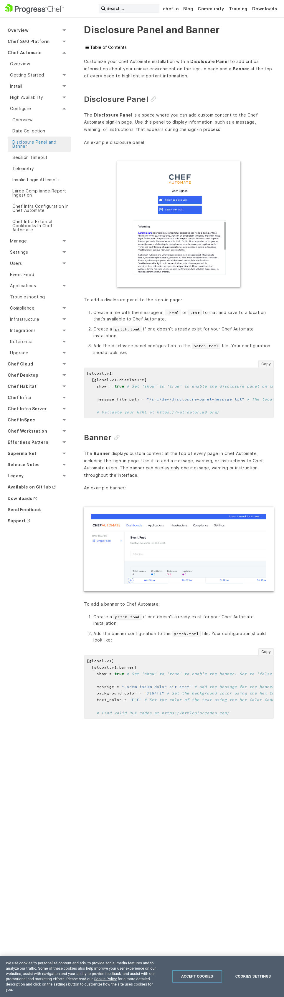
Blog (188, 8)
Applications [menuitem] (23, 285)
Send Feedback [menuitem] (24, 509)
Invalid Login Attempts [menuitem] (36, 179)
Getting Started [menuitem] (27, 74)
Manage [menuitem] (18, 240)
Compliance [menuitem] (22, 307)
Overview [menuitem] (18, 30)
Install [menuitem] (16, 86)
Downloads (264, 8)
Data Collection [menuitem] (28, 130)
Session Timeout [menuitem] (30, 157)
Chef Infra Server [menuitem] (27, 408)
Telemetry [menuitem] (23, 168)
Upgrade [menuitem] (19, 352)
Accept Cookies (197, 976)
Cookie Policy (105, 979)
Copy (266, 364)
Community (211, 8)
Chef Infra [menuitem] (19, 397)
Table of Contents (106, 47)
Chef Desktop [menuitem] (23, 375)
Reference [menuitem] (21, 341)
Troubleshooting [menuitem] (27, 296)
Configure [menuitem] (20, 108)
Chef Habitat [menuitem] (22, 386)
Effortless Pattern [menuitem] (28, 442)
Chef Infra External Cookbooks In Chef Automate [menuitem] (32, 225)
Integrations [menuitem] (23, 330)
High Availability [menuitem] (26, 97)
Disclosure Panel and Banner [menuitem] (34, 144)
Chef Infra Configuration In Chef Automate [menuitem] (40, 208)
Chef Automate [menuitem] (25, 52)
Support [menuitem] (17, 520)
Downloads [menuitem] (20, 498)
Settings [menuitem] (19, 252)
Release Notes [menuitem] (24, 464)
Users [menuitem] (16, 263)
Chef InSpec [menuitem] (21, 419)
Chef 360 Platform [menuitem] (29, 41)
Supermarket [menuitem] (22, 453)
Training (238, 8)
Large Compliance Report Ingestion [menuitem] (39, 192)
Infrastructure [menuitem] (24, 319)
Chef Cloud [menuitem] (20, 363)
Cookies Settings (253, 976)
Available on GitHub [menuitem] (29, 486)
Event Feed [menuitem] (22, 274)
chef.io (171, 8)
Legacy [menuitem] (16, 475)
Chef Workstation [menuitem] (27, 430)
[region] (142, 976)
